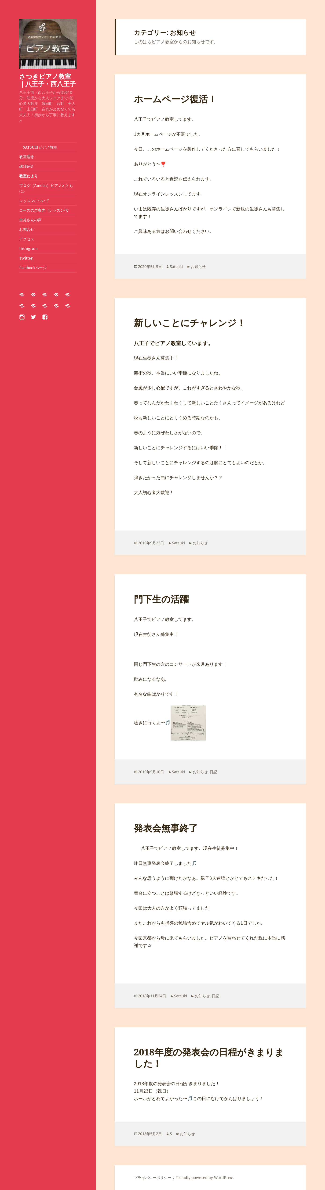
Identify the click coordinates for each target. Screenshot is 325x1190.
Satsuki (176, 266)
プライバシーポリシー (152, 1177)
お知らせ (198, 266)
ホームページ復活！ (175, 99)
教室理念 (26, 156)
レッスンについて (36, 200)
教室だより (28, 175)
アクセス (26, 239)
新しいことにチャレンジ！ (190, 322)
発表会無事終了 (166, 828)
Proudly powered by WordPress (205, 1177)
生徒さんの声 (30, 219)
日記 (213, 771)
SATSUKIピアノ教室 (38, 147)
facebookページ (33, 267)
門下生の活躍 (161, 599)
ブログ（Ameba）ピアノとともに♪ (46, 188)
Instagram (28, 248)
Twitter (26, 258)
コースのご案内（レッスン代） (45, 210)
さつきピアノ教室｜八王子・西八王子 (47, 80)
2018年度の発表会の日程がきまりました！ (209, 1057)
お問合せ (26, 229)
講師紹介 (26, 166)
